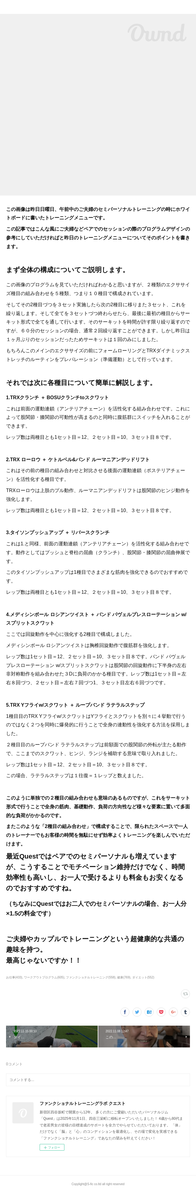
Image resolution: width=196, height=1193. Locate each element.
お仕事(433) (14, 977)
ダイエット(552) (143, 977)
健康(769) (123, 977)
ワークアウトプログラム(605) (44, 977)
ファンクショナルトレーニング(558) (90, 977)
